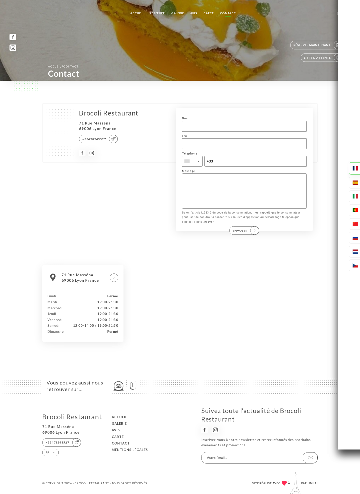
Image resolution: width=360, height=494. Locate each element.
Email (186, 136)
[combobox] (192, 161)
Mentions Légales (130, 450)
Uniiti (313, 483)
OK (310, 458)
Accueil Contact (63, 66)
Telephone (189, 153)
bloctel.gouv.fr (204, 228)
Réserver (157, 13)
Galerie (177, 13)
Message (188, 171)
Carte (209, 13)
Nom (185, 118)
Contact (228, 13)
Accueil (137, 13)
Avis (193, 13)
